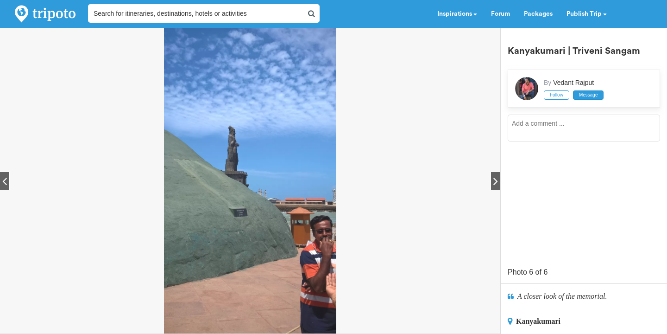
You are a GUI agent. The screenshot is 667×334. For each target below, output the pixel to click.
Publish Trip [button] (586, 14)
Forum (500, 14)
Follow (556, 94)
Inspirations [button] (457, 14)
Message (588, 94)
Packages (538, 14)
